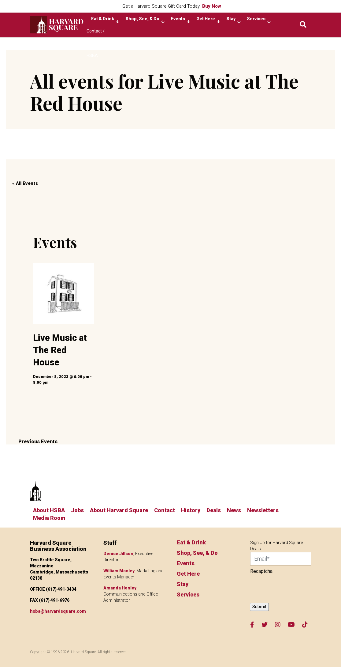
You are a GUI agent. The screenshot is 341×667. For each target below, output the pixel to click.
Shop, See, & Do (145, 20)
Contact (164, 510)
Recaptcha (261, 571)
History (190, 510)
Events (180, 20)
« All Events (25, 183)
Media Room (49, 518)
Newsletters (263, 510)
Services (259, 20)
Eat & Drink (105, 20)
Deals (213, 510)
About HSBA (49, 510)
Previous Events (37, 441)
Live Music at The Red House (60, 350)
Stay (233, 20)
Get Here (208, 20)
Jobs (77, 510)
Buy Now (211, 6)
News (234, 510)
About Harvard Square (119, 510)
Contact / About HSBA (96, 33)
